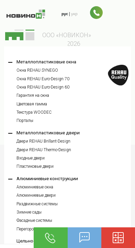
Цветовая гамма (31, 104)
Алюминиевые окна (34, 187)
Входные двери (30, 158)
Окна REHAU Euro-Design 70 (42, 78)
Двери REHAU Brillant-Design (43, 141)
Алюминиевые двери (36, 195)
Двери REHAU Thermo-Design (43, 149)
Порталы (24, 120)
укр (74, 13)
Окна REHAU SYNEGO (37, 70)
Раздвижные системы (37, 204)
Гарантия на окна (32, 95)
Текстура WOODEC (34, 112)
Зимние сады (29, 212)
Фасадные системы (34, 220)
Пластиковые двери (35, 166)
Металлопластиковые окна (46, 61)
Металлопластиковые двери (48, 132)
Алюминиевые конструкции (47, 178)
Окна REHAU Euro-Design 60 (42, 87)
